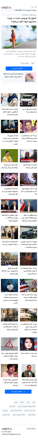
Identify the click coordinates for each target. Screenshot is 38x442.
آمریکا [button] (22, 402)
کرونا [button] (32, 63)
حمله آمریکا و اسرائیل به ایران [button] (26, 406)
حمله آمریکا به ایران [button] (16, 410)
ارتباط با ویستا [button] (31, 429)
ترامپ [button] (16, 402)
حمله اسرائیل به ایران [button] (19, 415)
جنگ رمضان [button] (6, 415)
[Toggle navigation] (36, 7)
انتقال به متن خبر (19, 68)
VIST (6, 7)
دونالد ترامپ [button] (31, 415)
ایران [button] (28, 402)
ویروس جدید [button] (24, 63)
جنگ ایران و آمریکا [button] (30, 410)
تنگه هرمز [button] (12, 406)
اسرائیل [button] (5, 410)
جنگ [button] (33, 402)
